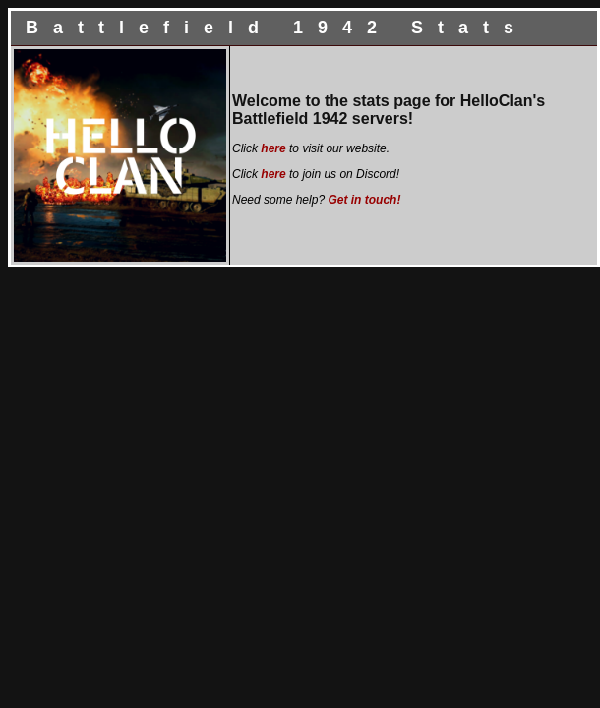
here (273, 148)
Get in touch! (364, 199)
